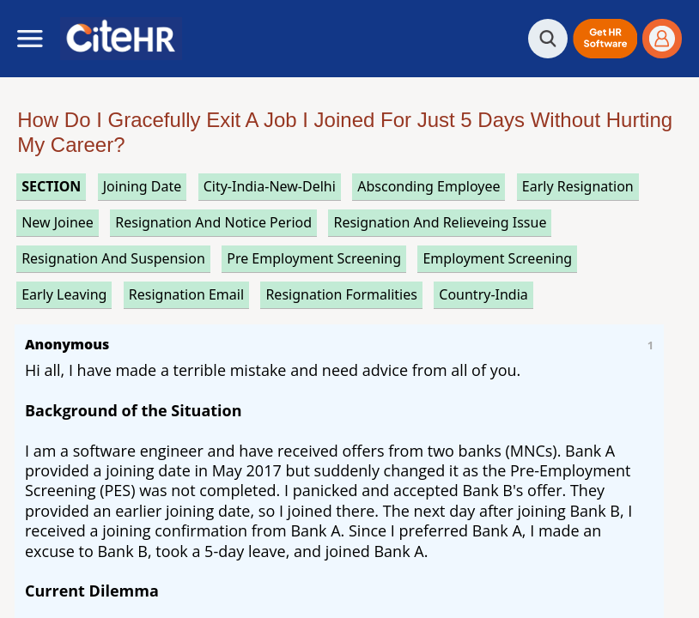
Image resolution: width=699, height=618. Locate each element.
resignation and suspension (113, 258)
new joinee (57, 222)
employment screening (497, 258)
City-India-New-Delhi (270, 186)
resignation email (186, 294)
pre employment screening (314, 258)
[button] (605, 38)
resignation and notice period (213, 222)
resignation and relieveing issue (439, 222)
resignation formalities (340, 294)
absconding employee (428, 186)
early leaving (63, 294)
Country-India (483, 294)
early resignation (578, 186)
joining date (142, 186)
